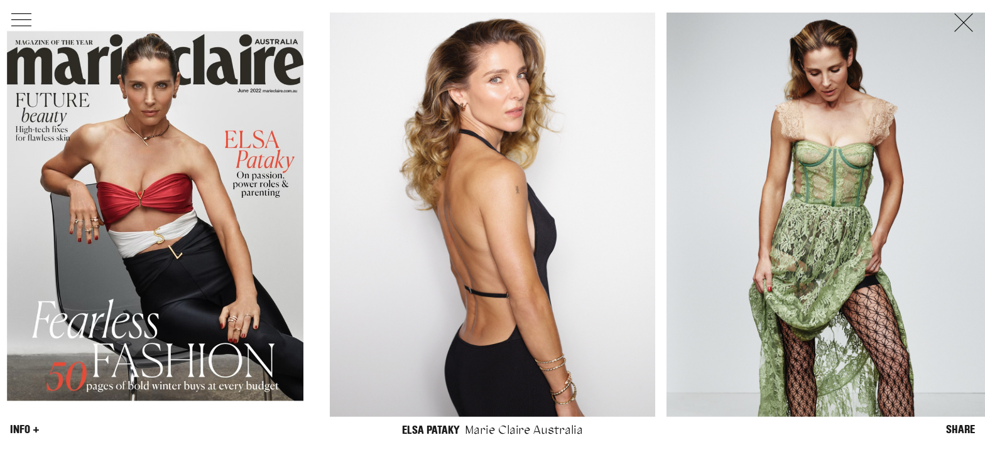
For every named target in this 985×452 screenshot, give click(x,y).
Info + (25, 429)
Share (960, 429)
